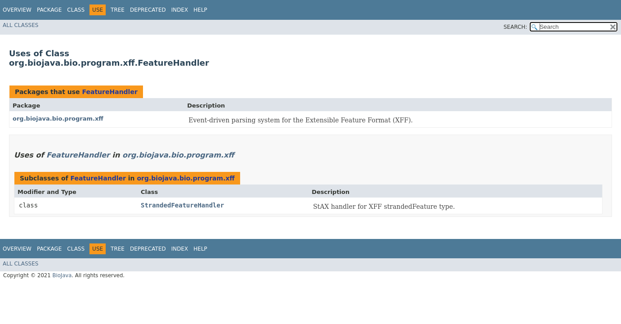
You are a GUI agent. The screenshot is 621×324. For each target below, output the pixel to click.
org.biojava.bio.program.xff (58, 118)
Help (200, 10)
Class (76, 10)
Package (49, 10)
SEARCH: (515, 27)
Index (179, 10)
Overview (17, 10)
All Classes (20, 25)
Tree (118, 10)
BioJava (61, 275)
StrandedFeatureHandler (182, 205)
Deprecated (148, 10)
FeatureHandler (109, 91)
